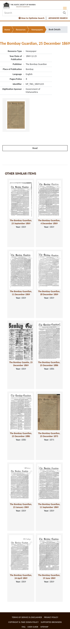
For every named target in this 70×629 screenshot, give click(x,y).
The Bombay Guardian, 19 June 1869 (49, 577)
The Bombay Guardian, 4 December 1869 (49, 222)
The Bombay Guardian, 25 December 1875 (49, 435)
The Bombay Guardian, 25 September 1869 (21, 222)
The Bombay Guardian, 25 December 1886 (49, 364)
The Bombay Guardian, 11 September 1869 (49, 506)
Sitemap (44, 626)
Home (7, 29)
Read (35, 148)
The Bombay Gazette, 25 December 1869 (21, 364)
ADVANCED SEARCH (58, 18)
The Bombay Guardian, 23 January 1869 (21, 506)
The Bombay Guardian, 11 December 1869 (21, 293)
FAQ (23, 626)
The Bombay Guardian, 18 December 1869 (49, 293)
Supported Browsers (51, 622)
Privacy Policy (51, 617)
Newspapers (37, 29)
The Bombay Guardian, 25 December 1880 (21, 435)
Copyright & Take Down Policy (23, 622)
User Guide (33, 626)
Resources (21, 29)
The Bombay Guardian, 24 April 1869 (21, 577)
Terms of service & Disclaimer (27, 617)
